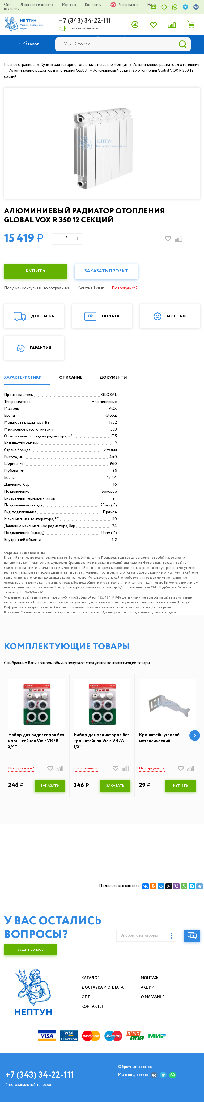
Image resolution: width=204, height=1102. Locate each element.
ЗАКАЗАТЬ (50, 785)
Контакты (94, 4)
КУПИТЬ (35, 271)
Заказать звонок (84, 28)
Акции (148, 987)
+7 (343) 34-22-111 (84, 20)
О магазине (153, 997)
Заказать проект (106, 271)
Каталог (90, 978)
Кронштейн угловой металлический (159, 738)
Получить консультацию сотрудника (37, 288)
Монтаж (69, 4)
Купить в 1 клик (91, 288)
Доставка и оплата (37, 4)
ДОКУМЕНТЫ (113, 378)
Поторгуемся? (125, 288)
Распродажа (128, 4)
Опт (8, 4)
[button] (194, 735)
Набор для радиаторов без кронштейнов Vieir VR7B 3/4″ (36, 741)
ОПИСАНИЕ (70, 378)
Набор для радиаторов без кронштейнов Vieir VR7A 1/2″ (102, 741)
